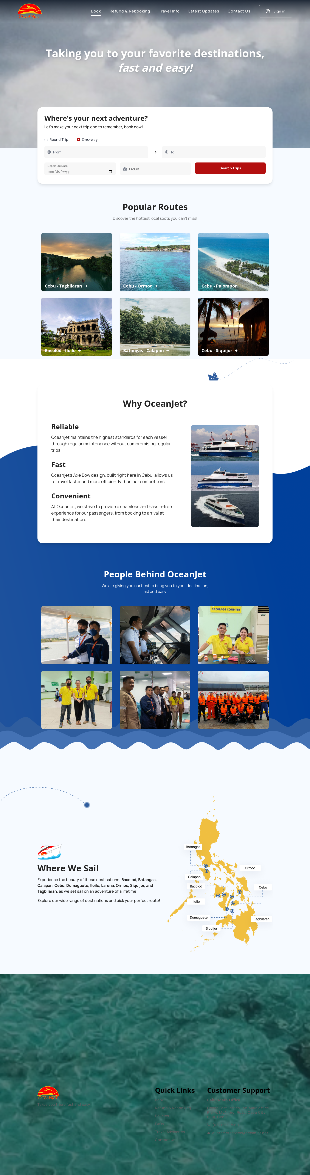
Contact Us (165, 1139)
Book (159, 1100)
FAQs (159, 1123)
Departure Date (58, 166)
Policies (162, 1115)
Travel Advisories (170, 1131)
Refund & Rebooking (173, 1107)
